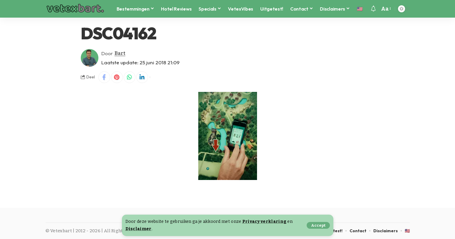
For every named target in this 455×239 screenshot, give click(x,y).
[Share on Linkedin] (142, 77)
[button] (318, 225)
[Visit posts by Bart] (89, 58)
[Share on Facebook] (104, 77)
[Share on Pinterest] (117, 77)
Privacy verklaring (264, 221)
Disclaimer (138, 228)
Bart (120, 53)
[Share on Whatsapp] (129, 77)
